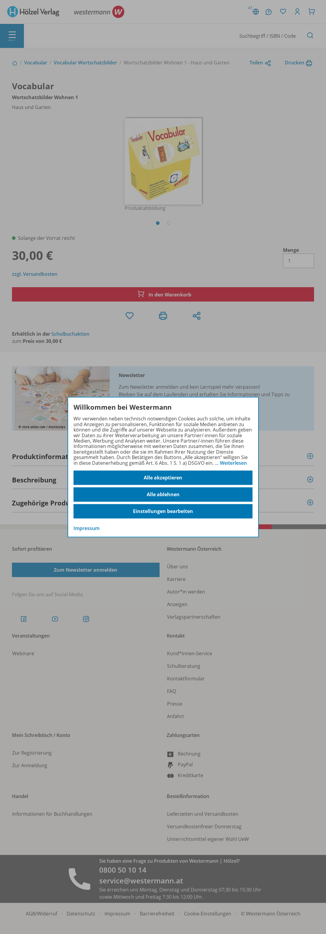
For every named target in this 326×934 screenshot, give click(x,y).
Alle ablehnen (163, 494)
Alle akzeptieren (163, 477)
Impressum (87, 528)
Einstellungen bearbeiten (163, 511)
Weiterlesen (233, 463)
